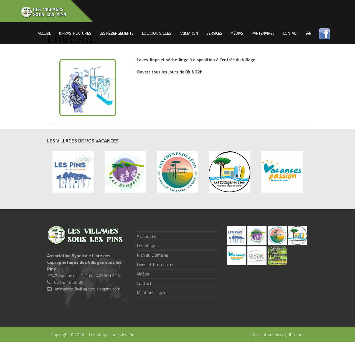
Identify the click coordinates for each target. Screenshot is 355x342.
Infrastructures (75, 33)
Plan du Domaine (152, 255)
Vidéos (143, 273)
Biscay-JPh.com (289, 334)
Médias (236, 33)
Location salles (156, 33)
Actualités (146, 236)
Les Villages (148, 245)
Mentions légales (153, 292)
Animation (188, 33)
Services (214, 33)
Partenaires (263, 33)
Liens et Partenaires (155, 264)
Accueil (44, 33)
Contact (290, 33)
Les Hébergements (117, 33)
